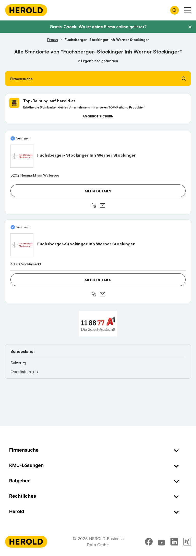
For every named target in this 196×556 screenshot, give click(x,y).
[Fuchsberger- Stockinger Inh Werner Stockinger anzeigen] (21, 156)
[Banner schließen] (190, 27)
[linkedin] (174, 541)
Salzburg (18, 362)
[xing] (187, 541)
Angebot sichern (98, 116)
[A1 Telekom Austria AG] (98, 323)
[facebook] (149, 541)
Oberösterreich (24, 371)
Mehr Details (98, 191)
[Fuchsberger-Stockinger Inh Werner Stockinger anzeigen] (21, 244)
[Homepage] (26, 10)
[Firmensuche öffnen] (174, 10)
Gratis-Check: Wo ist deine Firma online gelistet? (98, 26)
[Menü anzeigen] (187, 10)
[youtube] (161, 541)
